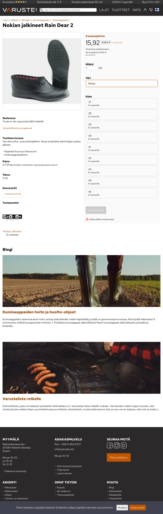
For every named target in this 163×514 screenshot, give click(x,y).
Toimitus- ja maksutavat (16, 498)
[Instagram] (117, 446)
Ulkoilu (16, 20)
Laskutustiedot (64, 473)
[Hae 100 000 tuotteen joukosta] (68, 10)
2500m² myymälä (122, 2)
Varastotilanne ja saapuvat (17, 128)
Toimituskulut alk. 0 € (49, 2)
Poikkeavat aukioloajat (15, 471)
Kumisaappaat (42, 20)
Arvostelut (15, 2)
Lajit (104, 10)
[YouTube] (124, 446)
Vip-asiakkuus (63, 491)
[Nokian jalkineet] (12, 224)
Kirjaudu (61, 487)
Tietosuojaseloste (65, 494)
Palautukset (10, 487)
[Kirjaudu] (145, 10)
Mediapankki (115, 494)
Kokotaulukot (115, 491)
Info (137, 10)
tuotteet (121, 10)
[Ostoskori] (151, 10)
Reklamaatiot (11, 491)
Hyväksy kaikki (138, 507)
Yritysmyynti (63, 469)
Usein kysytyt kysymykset (69, 466)
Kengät (27, 20)
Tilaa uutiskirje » (118, 457)
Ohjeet (8, 494)
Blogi (111, 487)
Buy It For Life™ (151, 2)
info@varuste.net (64, 449)
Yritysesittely (115, 498)
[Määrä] (92, 68)
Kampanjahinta (95, 36)
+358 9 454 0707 (70, 444)
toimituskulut (117, 43)
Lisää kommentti (13, 193)
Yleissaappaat (61, 20)
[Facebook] (110, 446)
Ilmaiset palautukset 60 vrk (87, 2)
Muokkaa (122, 507)
